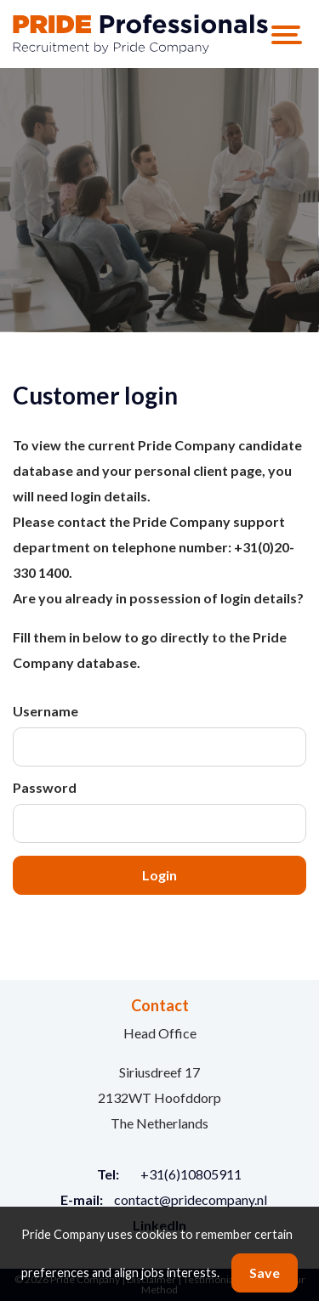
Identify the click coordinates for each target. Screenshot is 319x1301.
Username (45, 711)
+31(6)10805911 (191, 1174)
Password (45, 787)
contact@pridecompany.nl (190, 1199)
